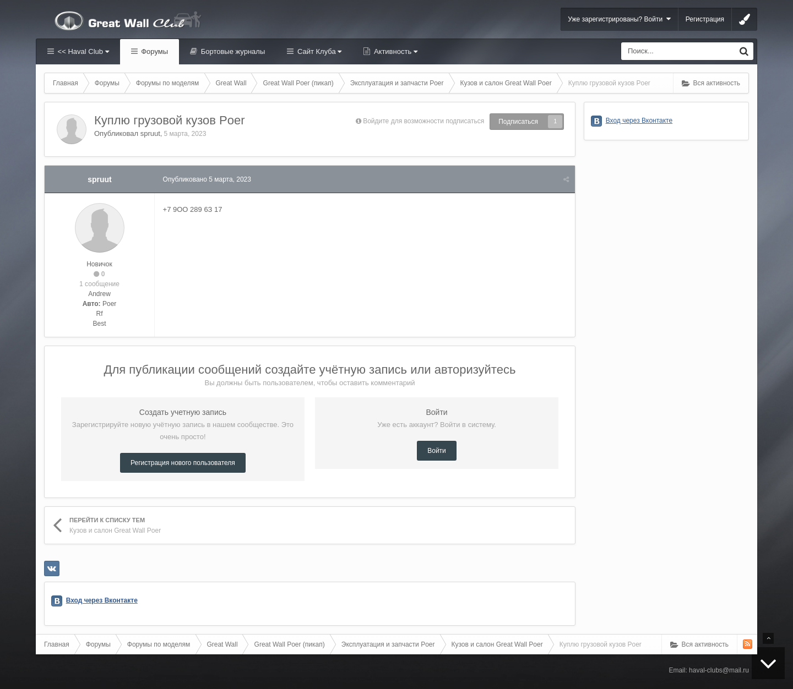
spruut (150, 133)
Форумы (153, 51)
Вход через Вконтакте (102, 600)
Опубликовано (207, 179)
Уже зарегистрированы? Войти (619, 19)
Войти (436, 451)
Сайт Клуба (318, 51)
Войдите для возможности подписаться (423, 121)
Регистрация (705, 19)
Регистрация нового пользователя (183, 463)
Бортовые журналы (232, 51)
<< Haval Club (82, 51)
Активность (394, 51)
